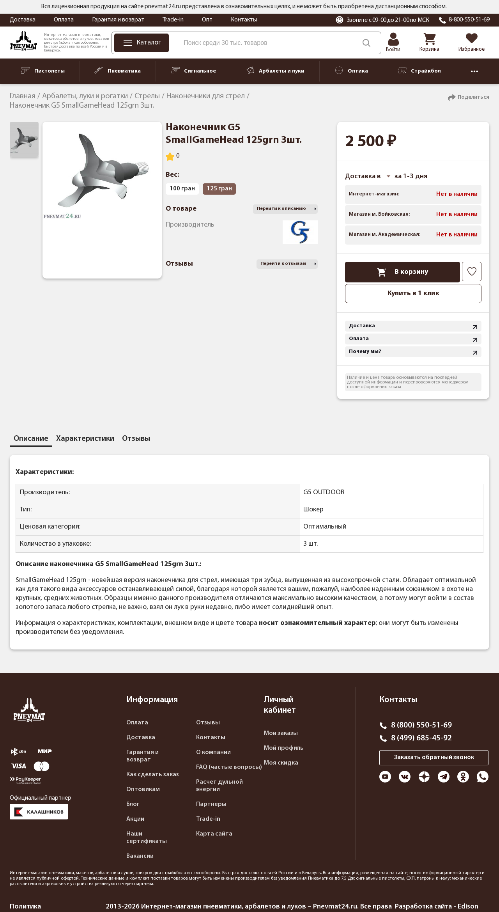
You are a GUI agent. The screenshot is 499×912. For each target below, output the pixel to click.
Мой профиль (284, 748)
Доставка (22, 20)
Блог (133, 804)
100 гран (182, 189)
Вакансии (140, 856)
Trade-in (173, 20)
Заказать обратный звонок (434, 757)
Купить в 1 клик (413, 293)
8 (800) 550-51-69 (421, 725)
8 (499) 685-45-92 (421, 738)
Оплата (64, 20)
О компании (213, 752)
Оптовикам (143, 789)
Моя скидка (281, 763)
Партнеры (211, 804)
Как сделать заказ (152, 775)
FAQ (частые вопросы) (229, 767)
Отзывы (208, 723)
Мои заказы (281, 733)
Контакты (244, 20)
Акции (135, 819)
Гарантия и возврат (118, 20)
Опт (207, 20)
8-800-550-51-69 (469, 20)
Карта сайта (214, 834)
